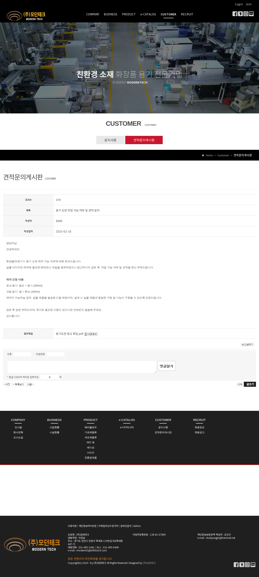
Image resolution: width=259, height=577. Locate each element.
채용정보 (199, 427)
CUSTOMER (168, 14)
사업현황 (54, 427)
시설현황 (54, 432)
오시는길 (18, 437)
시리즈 (90, 452)
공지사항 (110, 139)
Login (239, 4)
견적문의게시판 (144, 139)
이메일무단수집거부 (108, 525)
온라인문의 (126, 525)
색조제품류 (91, 437)
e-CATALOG (148, 14)
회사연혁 (18, 432)
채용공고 (199, 432)
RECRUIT (187, 14)
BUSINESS (110, 14)
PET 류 (91, 442)
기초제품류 (91, 432)
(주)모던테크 (149, 562)
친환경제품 (91, 457)
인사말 (18, 427)
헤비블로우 (91, 427)
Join (249, 4)
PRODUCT (129, 14)
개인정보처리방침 (88, 525)
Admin (137, 525)
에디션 (90, 447)
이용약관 (72, 525)
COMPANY (92, 14)
